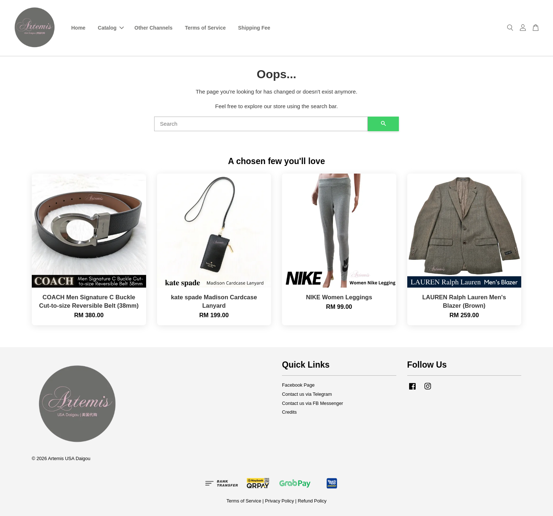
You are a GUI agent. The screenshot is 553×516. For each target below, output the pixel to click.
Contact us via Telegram (307, 394)
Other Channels (153, 28)
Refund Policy (312, 501)
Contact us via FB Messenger (312, 403)
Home (78, 28)
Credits (289, 412)
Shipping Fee (254, 28)
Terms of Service (205, 28)
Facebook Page (298, 385)
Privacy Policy (279, 501)
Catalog (111, 28)
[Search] (261, 124)
